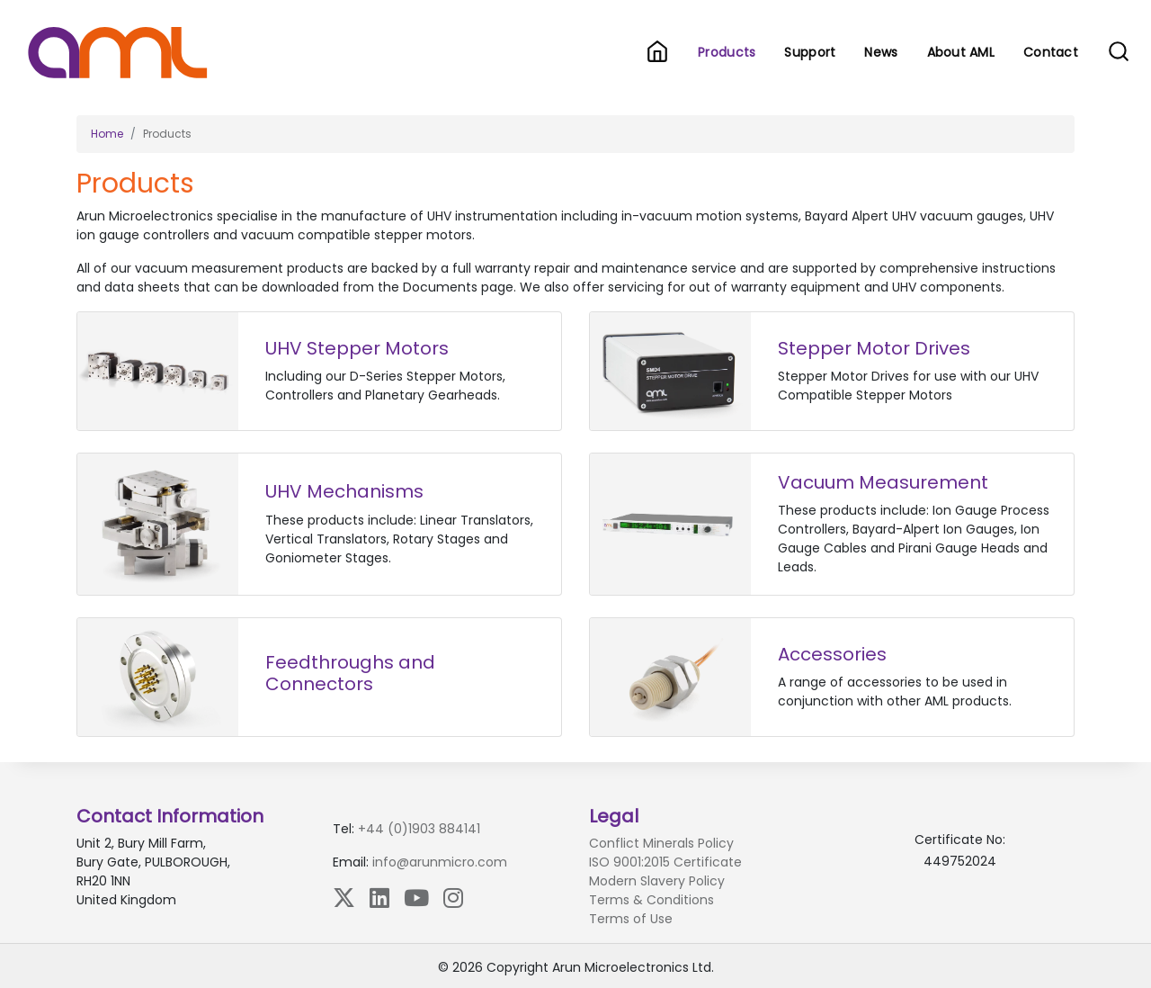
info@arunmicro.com (439, 862)
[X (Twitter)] (344, 897)
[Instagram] (453, 897)
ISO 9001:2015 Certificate (665, 862)
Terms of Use (631, 919)
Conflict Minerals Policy (661, 843)
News (880, 52)
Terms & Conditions (651, 900)
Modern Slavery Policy (657, 881)
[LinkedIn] (379, 897)
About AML (961, 52)
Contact (1050, 52)
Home (107, 133)
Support (809, 52)
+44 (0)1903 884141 (419, 829)
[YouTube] (416, 897)
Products (730, 51)
